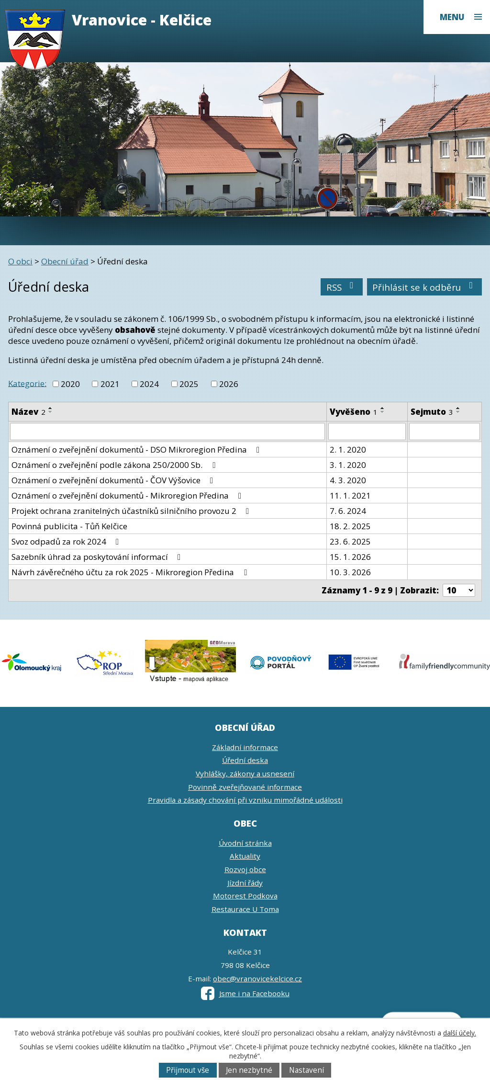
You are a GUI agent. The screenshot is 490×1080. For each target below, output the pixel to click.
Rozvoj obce (245, 869)
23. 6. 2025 (350, 541)
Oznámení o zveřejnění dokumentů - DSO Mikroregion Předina (137, 449)
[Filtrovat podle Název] (167, 431)
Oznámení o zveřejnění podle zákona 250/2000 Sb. (115, 464)
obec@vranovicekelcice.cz (257, 978)
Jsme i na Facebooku (245, 993)
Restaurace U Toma (245, 909)
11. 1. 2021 (350, 495)
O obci (20, 261)
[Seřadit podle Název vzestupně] (50, 408)
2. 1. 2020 (348, 449)
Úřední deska (245, 760)
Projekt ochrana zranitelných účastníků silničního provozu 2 (132, 510)
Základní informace (245, 747)
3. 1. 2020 (348, 464)
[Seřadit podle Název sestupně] (50, 412)
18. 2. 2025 (350, 526)
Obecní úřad (65, 261)
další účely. (459, 1032)
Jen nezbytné (249, 1070)
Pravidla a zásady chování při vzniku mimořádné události (245, 800)
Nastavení (306, 1070)
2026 (228, 383)
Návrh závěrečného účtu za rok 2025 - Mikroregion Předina (130, 572)
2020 (70, 383)
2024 (149, 383)
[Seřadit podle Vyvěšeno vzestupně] (383, 408)
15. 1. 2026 (350, 556)
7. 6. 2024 (348, 510)
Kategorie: (27, 382)
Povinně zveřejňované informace (245, 787)
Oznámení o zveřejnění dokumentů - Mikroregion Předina (128, 495)
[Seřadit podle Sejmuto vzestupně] (458, 408)
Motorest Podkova (245, 895)
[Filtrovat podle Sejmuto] (444, 431)
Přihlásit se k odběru (424, 287)
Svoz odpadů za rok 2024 (66, 541)
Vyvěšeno (354, 411)
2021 (110, 383)
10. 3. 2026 (350, 572)
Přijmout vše (187, 1070)
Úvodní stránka (245, 843)
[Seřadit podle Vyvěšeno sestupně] (383, 412)
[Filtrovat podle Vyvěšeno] (367, 431)
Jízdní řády (245, 882)
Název (28, 411)
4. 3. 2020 (348, 480)
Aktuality (245, 856)
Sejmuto (432, 411)
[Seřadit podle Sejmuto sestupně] (458, 412)
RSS (341, 287)
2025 (189, 383)
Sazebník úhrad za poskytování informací (97, 556)
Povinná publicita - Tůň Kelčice (69, 526)
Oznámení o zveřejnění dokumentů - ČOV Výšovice (114, 480)
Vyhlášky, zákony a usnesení (245, 773)
